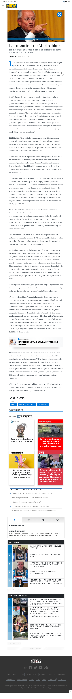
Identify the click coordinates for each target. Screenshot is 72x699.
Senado (13, 404)
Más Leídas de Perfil (18, 596)
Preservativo (43, 404)
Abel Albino (31, 404)
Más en (20, 416)
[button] (61, 73)
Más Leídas (14, 542)
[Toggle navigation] (3, 6)
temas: (12, 402)
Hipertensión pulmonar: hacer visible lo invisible (38, 343)
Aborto (21, 404)
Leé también (24, 339)
